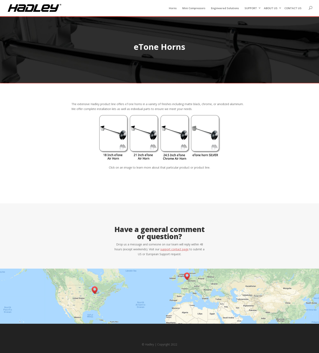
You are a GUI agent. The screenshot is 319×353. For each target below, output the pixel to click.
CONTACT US (293, 8)
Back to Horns (159, 180)
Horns (173, 8)
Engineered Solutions (225, 8)
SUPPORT (251, 8)
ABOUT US (270, 8)
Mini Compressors (193, 8)
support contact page (174, 249)
